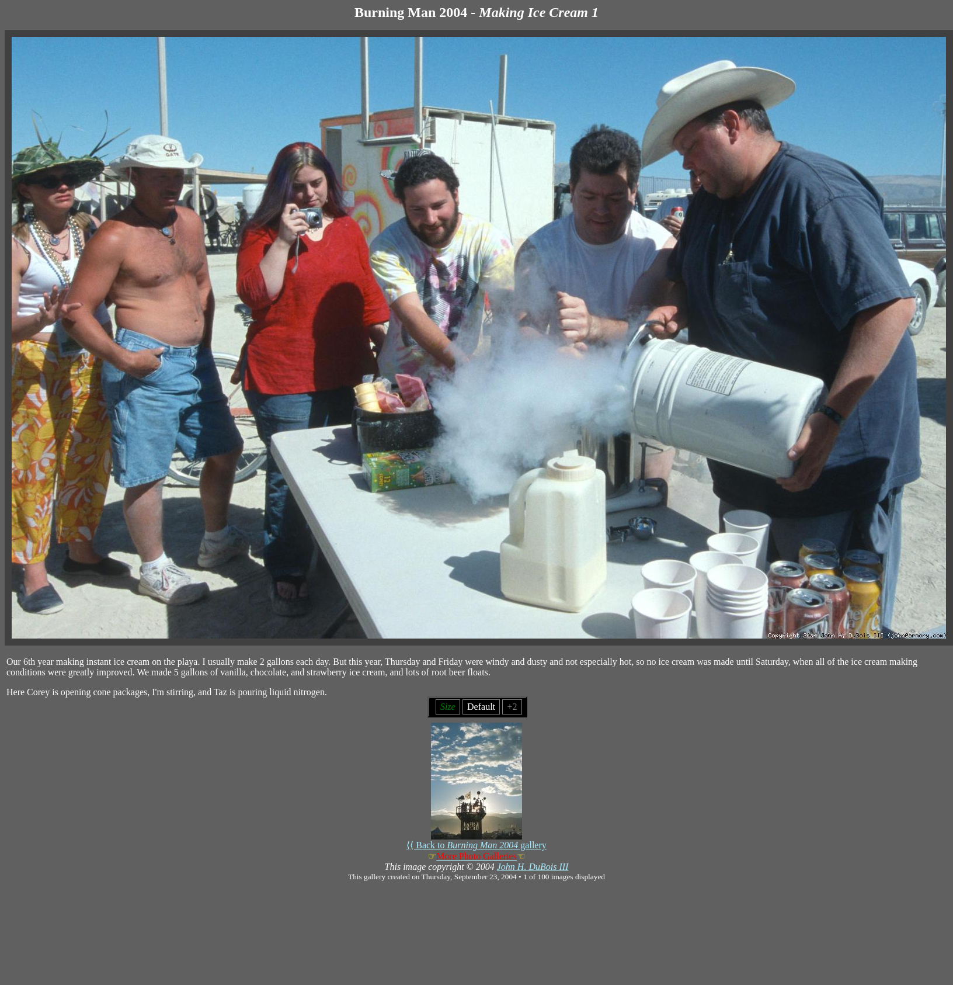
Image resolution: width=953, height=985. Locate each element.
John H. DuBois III (533, 867)
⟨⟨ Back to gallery (476, 840)
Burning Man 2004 (410, 12)
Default (481, 707)
